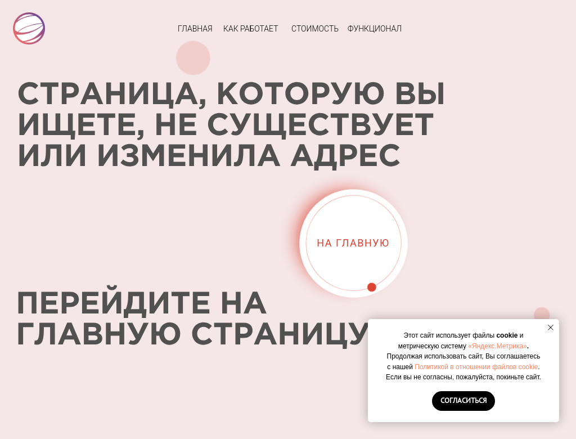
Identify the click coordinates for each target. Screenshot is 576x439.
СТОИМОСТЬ (315, 28)
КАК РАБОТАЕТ (250, 28)
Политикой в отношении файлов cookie (476, 367)
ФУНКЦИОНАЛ (375, 28)
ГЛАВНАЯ (195, 28)
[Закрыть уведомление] (550, 327)
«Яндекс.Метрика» (497, 346)
